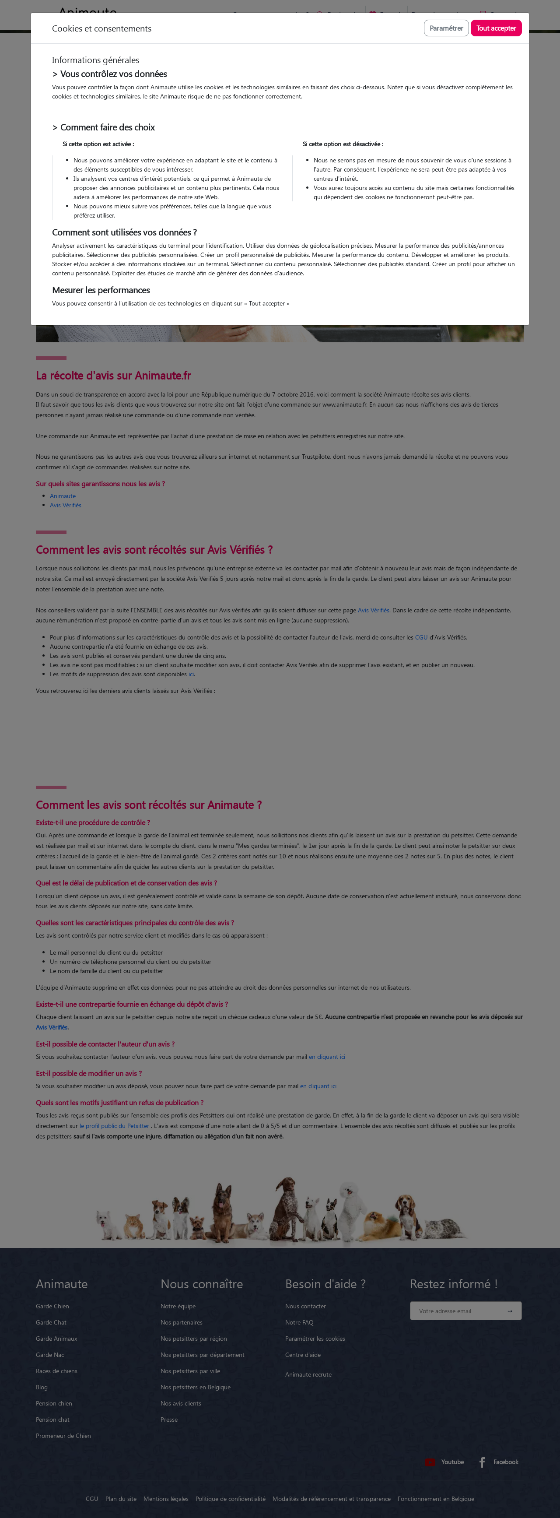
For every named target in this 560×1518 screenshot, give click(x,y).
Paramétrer (446, 27)
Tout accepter (496, 27)
